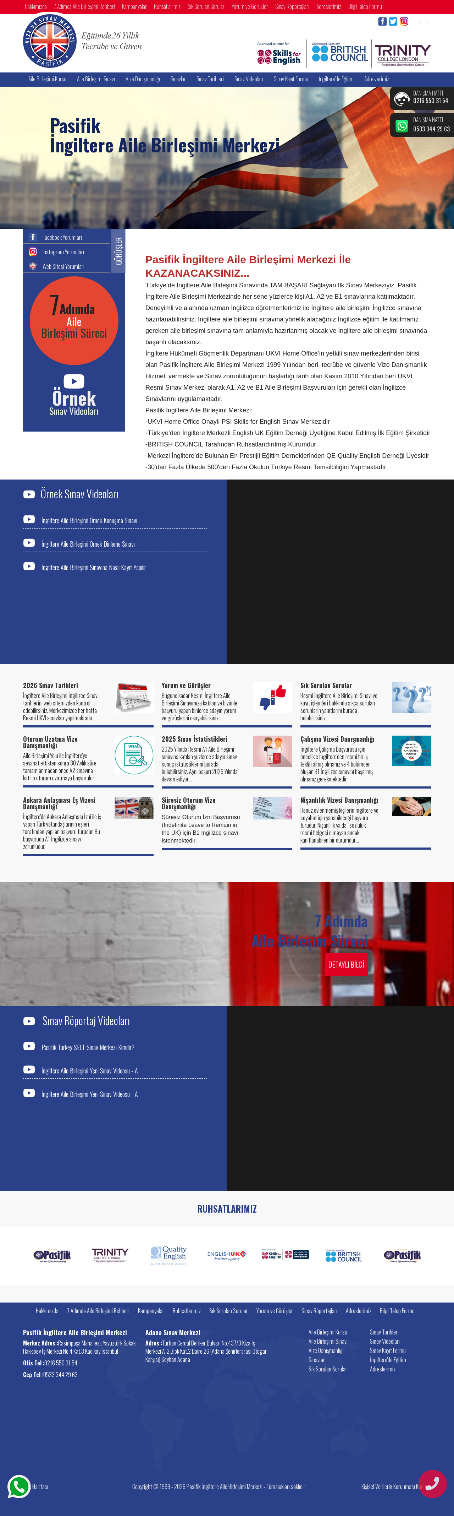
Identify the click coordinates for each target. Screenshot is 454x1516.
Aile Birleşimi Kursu (47, 79)
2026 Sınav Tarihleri (50, 685)
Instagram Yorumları (63, 251)
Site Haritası (35, 1486)
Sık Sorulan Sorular (206, 6)
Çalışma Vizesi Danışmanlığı (337, 739)
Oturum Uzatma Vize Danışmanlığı (50, 742)
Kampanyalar (134, 6)
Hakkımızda (36, 6)
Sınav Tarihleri (210, 79)
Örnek (74, 397)
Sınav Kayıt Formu (291, 79)
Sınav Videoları (248, 79)
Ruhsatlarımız (167, 6)
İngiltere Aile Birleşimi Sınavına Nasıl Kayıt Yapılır (84, 566)
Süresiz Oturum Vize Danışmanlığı (189, 803)
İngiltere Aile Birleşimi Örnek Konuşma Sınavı (80, 519)
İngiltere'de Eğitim (336, 79)
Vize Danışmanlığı (143, 79)
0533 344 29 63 (431, 129)
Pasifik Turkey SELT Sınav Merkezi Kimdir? (78, 1046)
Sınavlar (178, 79)
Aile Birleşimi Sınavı (96, 79)
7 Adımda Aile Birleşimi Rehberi (84, 6)
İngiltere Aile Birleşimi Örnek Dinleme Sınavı (79, 542)
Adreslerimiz (328, 6)
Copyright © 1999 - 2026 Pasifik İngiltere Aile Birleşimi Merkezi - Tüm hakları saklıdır (218, 1486)
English (422, 21)
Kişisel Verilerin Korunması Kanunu (396, 1486)
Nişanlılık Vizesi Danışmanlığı (339, 800)
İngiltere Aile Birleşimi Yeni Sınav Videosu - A (80, 1069)
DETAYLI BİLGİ (346, 964)
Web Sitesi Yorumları (63, 265)
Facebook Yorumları (62, 236)
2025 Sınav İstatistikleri (194, 739)
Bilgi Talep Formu (365, 6)
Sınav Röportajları (292, 6)
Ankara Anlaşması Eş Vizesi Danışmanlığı (59, 803)
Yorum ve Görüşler (250, 6)
